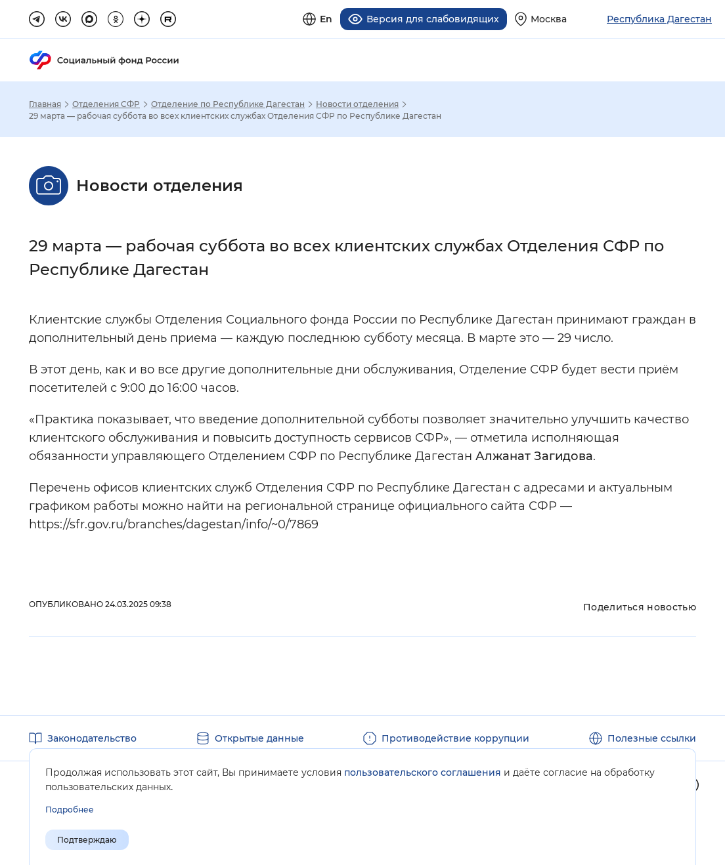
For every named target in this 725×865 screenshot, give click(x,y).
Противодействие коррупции (455, 738)
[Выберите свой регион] (541, 19)
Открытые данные (259, 738)
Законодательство (92, 738)
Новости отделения (357, 104)
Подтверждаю (87, 840)
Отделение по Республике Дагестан (228, 104)
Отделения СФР (106, 104)
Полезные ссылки (651, 738)
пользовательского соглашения (422, 772)
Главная (45, 104)
